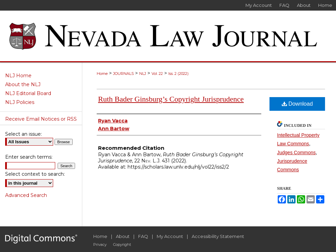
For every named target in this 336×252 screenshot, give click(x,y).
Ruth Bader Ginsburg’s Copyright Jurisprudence (171, 99)
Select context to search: (35, 174)
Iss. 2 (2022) (178, 73)
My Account (170, 236)
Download (297, 104)
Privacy (100, 244)
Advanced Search (26, 195)
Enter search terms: (28, 157)
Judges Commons (296, 152)
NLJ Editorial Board (28, 93)
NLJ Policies (19, 102)
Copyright (122, 244)
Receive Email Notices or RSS (41, 119)
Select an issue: (23, 134)
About (123, 236)
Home (102, 73)
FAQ (143, 236)
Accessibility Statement (218, 236)
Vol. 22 (157, 73)
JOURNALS (123, 73)
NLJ (142, 73)
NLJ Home (18, 75)
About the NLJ (22, 84)
